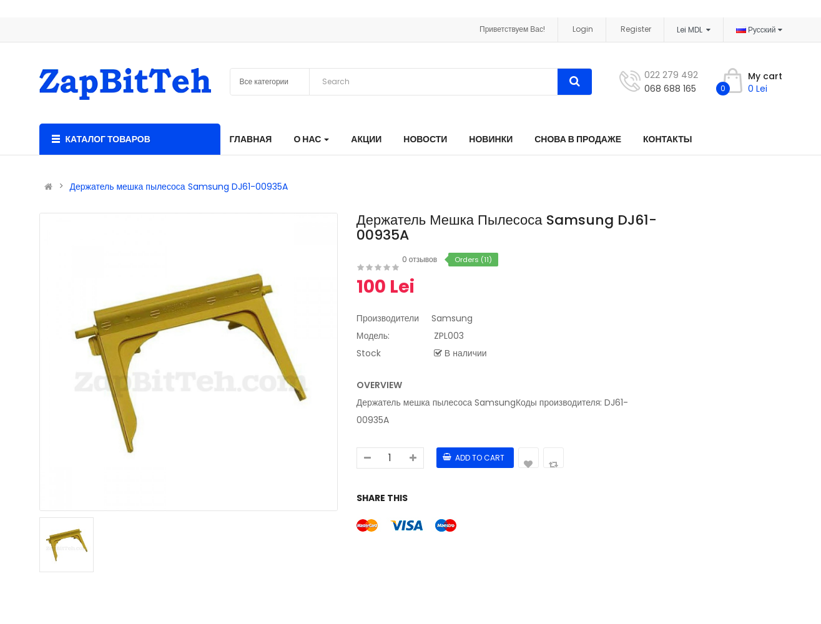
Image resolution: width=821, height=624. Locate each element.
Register (636, 29)
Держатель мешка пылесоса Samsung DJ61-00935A (179, 186)
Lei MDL (693, 29)
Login (583, 29)
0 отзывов (419, 259)
